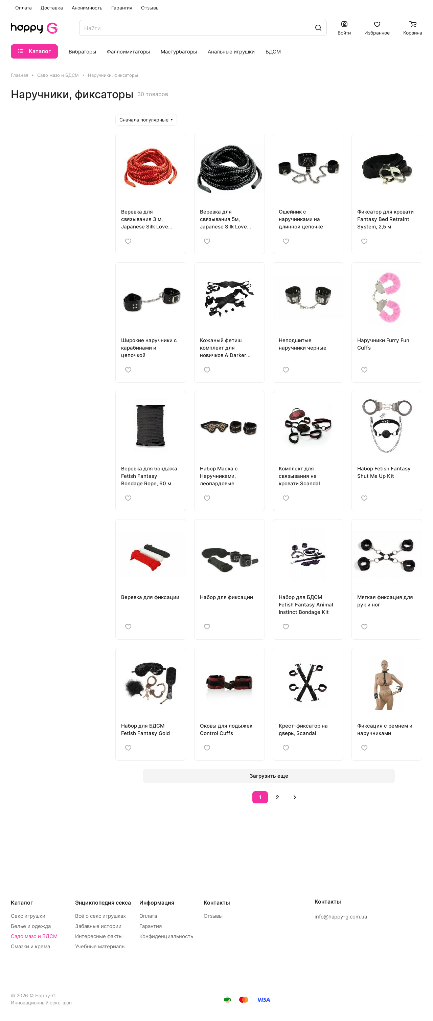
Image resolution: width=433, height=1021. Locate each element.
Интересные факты (98, 936)
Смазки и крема (30, 946)
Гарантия (150, 926)
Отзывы (213, 916)
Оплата (148, 916)
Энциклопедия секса (103, 902)
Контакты (217, 902)
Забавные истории (98, 926)
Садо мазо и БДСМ (34, 936)
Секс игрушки (28, 916)
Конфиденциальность (166, 936)
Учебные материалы (100, 946)
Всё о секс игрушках (100, 916)
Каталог (22, 902)
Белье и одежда (31, 926)
